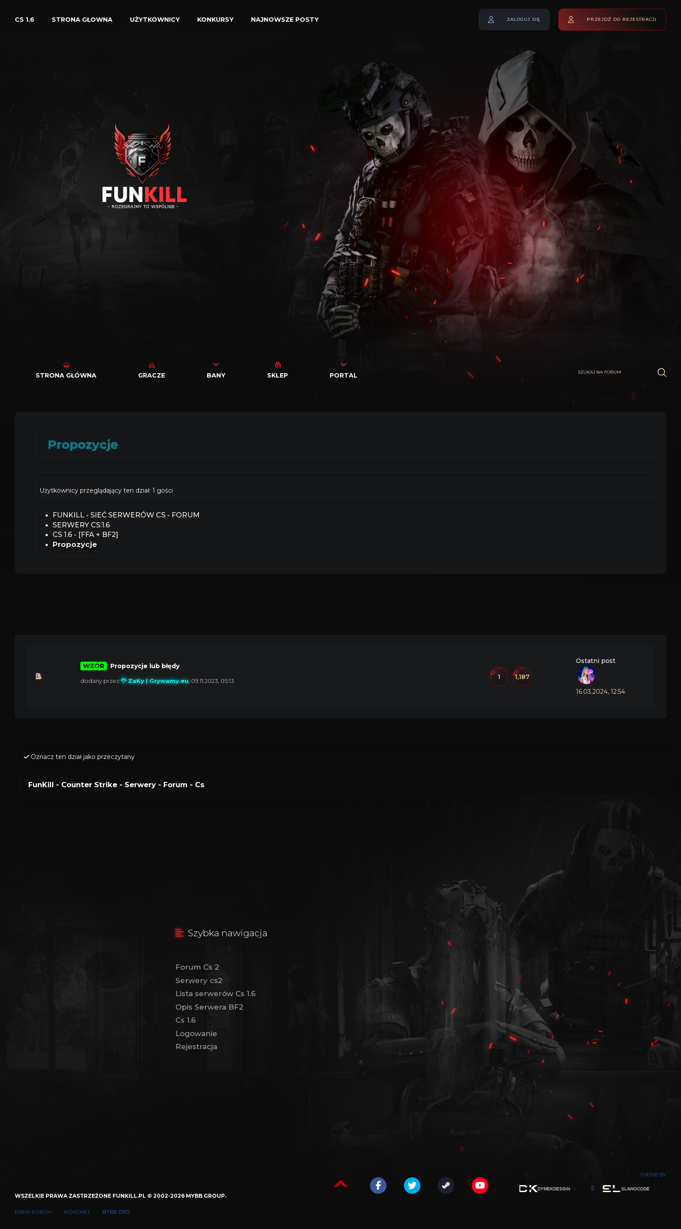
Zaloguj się (523, 19)
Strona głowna (82, 19)
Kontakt (77, 1212)
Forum (175, 784)
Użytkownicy (155, 19)
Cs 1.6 (24, 19)
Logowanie (196, 1033)
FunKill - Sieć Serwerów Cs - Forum (126, 515)
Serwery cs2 (199, 980)
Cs (200, 784)
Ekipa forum (33, 1212)
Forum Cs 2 (197, 967)
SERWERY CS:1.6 (81, 525)
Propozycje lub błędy (144, 666)
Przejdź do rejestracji (622, 19)
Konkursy (215, 19)
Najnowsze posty (285, 19)
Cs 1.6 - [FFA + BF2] (85, 534)
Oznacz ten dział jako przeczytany (79, 757)
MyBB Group (205, 1196)
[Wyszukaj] (662, 372)
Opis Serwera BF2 (209, 1007)
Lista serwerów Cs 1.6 (215, 993)
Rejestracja (196, 1046)
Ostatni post (595, 661)
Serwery (140, 784)
